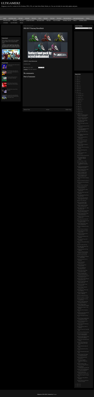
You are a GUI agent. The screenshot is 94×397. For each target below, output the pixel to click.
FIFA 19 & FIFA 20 (67, 18)
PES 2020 (27, 18)
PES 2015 (49, 20)
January (79, 113)
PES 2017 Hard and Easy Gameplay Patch (81, 265)
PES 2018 (52, 18)
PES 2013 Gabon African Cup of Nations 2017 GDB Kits (83, 337)
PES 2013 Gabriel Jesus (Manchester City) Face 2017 (83, 373)
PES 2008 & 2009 (40, 20)
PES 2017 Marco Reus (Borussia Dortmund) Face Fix (83, 279)
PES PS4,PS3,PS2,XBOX (78, 18)
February (79, 111)
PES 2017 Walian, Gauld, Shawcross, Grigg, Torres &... (83, 364)
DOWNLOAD (27, 64)
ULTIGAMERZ (10, 3)
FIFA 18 (87, 18)
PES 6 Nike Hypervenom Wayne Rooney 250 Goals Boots (83, 211)
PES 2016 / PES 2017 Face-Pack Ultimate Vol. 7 (83, 217)
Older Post (68, 109)
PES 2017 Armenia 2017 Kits (82, 295)
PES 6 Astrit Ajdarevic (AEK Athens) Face (82, 190)
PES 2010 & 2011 (6, 20)
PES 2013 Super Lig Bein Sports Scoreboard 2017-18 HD (83, 319)
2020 (78, 86)
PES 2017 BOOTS (32, 69)
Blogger (55, 394)
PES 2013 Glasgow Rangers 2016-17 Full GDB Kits (82, 334)
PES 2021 (20, 18)
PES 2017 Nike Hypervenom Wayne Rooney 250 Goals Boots (82, 343)
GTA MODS (5, 22)
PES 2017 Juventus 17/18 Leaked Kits (81, 153)
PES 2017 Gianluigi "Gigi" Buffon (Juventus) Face (82, 173)
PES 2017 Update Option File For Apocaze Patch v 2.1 (82, 302)
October (79, 97)
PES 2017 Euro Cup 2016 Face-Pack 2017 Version (83, 381)
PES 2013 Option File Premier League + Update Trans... (82, 118)
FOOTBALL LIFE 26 (67, 20)
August (79, 100)
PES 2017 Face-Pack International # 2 (81, 263)
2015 (78, 385)
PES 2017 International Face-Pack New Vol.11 (82, 322)
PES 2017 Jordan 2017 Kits (82, 244)
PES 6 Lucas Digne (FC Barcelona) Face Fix (81, 268)
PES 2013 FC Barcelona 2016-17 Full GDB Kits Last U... (83, 276)
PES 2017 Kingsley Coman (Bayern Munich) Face (82, 176)
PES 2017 (46, 18)
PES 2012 (15, 20)
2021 (78, 85)
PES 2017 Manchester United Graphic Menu (82, 231)
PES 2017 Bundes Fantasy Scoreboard (82, 142)
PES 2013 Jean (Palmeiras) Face (83, 332)
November (80, 95)
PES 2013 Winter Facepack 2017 (83, 155)
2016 (78, 384)
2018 (78, 90)
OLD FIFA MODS (14, 22)
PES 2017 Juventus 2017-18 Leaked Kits (82, 138)
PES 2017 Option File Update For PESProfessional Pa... (82, 355)
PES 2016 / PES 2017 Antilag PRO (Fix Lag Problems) (82, 253)
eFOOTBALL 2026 (12, 18)
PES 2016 (22, 20)
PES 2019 (34, 18)
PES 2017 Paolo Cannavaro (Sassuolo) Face (82, 288)
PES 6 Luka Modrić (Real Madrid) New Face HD (81, 203)
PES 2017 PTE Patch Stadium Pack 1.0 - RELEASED (82, 115)
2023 (78, 81)
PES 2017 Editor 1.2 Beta (81, 161)
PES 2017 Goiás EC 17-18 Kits (82, 297)
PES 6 (40, 18)
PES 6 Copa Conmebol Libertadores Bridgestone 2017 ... (82, 361)
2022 (78, 83)
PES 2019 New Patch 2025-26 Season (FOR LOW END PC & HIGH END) (12, 72)
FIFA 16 (21, 22)
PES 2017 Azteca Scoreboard (82, 229)
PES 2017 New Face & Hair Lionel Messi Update (82, 271)
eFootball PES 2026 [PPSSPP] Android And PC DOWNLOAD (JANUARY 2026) (12, 96)
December (79, 93)
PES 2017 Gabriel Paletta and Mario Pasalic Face (82, 282)
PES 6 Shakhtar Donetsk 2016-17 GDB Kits (82, 135)
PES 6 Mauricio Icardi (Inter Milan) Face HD (82, 121)
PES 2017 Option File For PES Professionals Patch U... (82, 214)
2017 (78, 92)
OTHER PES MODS (30, 20)
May (78, 106)
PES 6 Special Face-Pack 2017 (82, 219)
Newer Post (27, 109)
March (79, 109)
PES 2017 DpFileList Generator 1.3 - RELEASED (83, 257)
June (78, 104)
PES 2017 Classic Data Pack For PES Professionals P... (83, 313)
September (80, 99)
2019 (78, 88)
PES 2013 (59, 18)
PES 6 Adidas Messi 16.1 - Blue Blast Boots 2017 (83, 208)
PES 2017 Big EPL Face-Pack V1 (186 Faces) (82, 299)
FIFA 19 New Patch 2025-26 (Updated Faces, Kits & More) (12, 84)
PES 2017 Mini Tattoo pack (82, 139)
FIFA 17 (75, 20)
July (78, 102)
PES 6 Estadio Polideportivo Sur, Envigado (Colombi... (83, 221)
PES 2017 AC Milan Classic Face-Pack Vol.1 (82, 285)
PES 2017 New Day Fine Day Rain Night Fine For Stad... (82, 198)
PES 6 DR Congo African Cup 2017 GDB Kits (82, 247)
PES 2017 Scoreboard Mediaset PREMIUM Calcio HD (83, 167)
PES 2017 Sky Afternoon (81, 200)
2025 (78, 77)
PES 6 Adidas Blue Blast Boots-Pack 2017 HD (83, 196)
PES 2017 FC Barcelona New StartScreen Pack (82, 234)
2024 (78, 79)
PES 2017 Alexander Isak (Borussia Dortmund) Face (82, 274)
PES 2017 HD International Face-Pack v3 (82, 358)
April (79, 108)
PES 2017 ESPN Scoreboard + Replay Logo (82, 145)
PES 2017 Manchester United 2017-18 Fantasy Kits (82, 224)
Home (47, 109)
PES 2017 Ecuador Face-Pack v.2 (83, 180)
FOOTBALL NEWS (83, 20)
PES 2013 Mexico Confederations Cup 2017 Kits (83, 367)
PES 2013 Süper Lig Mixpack (82, 185)
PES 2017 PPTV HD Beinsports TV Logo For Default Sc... (83, 370)
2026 (78, 76)
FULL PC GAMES (56, 20)
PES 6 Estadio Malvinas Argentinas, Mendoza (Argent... (81, 158)
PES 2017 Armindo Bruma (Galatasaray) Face (82, 187)
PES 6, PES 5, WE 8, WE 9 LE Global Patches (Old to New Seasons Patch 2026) (10, 41)
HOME (4, 18)
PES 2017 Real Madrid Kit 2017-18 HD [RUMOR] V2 (83, 129)
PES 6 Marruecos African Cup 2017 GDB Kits (82, 290)
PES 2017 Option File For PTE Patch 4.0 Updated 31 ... (82, 170)
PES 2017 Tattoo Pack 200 (82, 254)
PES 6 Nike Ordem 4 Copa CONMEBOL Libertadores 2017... (82, 163)
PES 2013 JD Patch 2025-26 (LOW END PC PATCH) (12, 78)
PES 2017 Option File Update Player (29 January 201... (82, 206)
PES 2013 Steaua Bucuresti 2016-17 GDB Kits (82, 293)
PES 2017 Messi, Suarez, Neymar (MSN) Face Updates (83, 305)
